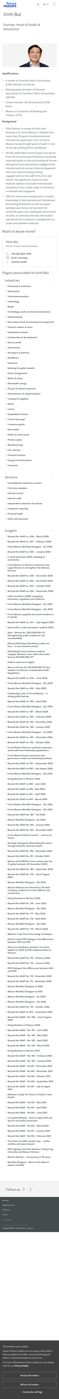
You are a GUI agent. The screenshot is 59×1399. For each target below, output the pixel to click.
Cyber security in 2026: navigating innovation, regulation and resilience (26, 601)
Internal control (15, 496)
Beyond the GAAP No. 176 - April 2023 (27, 922)
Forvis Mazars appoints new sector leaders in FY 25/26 (30, 619)
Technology (13, 305)
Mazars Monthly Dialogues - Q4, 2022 (27, 927)
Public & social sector (18, 438)
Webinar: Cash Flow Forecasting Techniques (30, 937)
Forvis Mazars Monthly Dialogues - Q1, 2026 (30, 550)
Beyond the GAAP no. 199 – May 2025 (27, 691)
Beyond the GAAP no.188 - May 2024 (26, 792)
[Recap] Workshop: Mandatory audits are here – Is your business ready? (28, 648)
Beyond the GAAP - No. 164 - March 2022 (28, 1049)
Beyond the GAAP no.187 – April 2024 (27, 797)
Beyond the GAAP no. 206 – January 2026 (29, 555)
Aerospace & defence (19, 356)
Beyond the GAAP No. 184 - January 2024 (29, 828)
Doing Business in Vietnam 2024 (24, 782)
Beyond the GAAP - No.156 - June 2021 (27, 1116)
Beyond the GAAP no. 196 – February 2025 (29, 720)
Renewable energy (17, 387)
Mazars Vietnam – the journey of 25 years (29, 1160)
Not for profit (14, 346)
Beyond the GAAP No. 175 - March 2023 (28, 932)
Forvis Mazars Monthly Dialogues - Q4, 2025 (30, 607)
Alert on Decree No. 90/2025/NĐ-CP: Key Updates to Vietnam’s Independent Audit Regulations (29, 673)
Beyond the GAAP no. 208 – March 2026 (28, 540)
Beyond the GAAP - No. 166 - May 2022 (27, 1038)
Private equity (15, 443)
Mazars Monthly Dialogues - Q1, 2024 (27, 823)
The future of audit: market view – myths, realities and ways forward (29, 1146)
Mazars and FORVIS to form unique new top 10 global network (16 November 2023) (30, 866)
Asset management (17, 376)
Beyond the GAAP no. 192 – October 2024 (29, 745)
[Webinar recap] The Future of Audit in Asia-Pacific (30, 1099)
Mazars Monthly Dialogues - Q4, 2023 (27, 885)
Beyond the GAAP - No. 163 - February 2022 (30, 1059)
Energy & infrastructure (20, 463)
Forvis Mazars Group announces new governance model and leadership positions (30, 760)
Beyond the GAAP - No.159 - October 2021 (29, 1079)
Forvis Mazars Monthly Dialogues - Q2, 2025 (30, 710)
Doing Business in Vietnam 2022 (24, 1028)
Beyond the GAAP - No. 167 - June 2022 (28, 1033)
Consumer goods (16, 427)
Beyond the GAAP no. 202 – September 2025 (30, 594)
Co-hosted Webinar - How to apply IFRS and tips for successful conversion (30, 1123)
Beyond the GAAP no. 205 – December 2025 (30, 579)
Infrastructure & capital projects (24, 397)
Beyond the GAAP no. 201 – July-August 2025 (31, 625)
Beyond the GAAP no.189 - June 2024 (27, 787)
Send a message (17, 261)
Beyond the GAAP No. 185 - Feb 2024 (26, 818)
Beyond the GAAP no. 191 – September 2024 (30, 766)
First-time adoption (17, 491)
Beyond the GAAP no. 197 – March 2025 (28, 715)
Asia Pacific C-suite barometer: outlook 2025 (30, 631)
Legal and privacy (8, 1207)
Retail (10, 407)
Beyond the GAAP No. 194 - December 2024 (30, 725)
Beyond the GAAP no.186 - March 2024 (27, 802)
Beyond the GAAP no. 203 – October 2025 (29, 589)
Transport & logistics (18, 402)
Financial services (17, 458)
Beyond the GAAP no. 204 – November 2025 (30, 584)
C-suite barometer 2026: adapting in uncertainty (26, 562)
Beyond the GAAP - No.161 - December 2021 (30, 1069)
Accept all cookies (29, 1375)
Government (14, 351)
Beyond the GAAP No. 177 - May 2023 (27, 917)
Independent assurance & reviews (25, 507)
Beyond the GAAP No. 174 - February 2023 (29, 961)
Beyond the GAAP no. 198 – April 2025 (27, 704)
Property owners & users (20, 330)
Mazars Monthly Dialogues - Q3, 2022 (27, 1005)
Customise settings (30, 1391)
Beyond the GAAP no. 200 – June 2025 (27, 681)
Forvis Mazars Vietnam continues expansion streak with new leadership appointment (30, 752)
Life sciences (14, 453)
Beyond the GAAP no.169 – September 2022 (30, 1015)
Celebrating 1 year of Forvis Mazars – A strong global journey (28, 698)
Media (11, 310)
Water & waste (15, 381)
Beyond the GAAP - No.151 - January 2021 (29, 1134)
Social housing (15, 320)
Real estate (13, 433)
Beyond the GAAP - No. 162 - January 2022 (29, 1064)
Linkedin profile (16, 265)
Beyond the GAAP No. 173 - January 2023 (29, 966)
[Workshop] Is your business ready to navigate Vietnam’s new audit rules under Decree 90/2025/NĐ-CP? (29, 657)
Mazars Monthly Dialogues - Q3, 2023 (27, 912)
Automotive (13, 294)
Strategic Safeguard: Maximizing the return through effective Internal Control (30, 848)
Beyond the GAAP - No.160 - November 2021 (30, 1074)
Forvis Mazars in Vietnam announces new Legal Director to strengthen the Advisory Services (29, 571)
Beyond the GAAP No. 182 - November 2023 (30, 854)
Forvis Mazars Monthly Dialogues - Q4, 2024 (30, 777)
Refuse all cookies (29, 1384)
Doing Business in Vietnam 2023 (24, 901)
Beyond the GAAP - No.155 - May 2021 (27, 1105)
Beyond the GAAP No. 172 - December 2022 (30, 979)
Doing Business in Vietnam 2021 (24, 1054)
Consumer (13, 468)
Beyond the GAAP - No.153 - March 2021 (28, 1129)
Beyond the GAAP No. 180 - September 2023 (30, 872)
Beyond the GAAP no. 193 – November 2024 (30, 740)
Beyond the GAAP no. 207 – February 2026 (29, 545)
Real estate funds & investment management (31, 325)
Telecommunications (18, 299)
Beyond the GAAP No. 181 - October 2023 (28, 859)
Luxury (11, 412)
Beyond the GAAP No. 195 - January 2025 (29, 730)
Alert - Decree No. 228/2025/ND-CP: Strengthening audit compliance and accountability (26, 638)
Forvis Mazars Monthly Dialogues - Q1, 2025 (30, 735)
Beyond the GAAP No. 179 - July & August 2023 (29, 879)
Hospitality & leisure (18, 335)
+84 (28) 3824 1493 (18, 257)
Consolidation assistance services (25, 486)
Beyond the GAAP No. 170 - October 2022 (28, 1010)
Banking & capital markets (21, 371)
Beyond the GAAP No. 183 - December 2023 (30, 833)
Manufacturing (15, 448)
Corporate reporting (18, 512)
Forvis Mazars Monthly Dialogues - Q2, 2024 (30, 813)
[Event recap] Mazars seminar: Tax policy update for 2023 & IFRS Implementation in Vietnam (29, 953)
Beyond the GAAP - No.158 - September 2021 (30, 1084)
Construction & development (22, 340)
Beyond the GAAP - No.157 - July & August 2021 (29, 1091)
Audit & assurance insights (21, 665)
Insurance (13, 366)
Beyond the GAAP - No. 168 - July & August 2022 (29, 1022)
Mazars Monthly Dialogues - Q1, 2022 (27, 1000)
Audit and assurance (18, 522)
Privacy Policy (21, 1365)
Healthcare (13, 361)
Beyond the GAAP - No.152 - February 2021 (29, 1139)
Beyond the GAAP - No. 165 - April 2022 (28, 1043)
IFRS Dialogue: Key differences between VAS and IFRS (30, 973)
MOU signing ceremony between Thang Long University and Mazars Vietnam (30, 1154)
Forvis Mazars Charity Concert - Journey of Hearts (30, 840)
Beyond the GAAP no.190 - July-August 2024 (30, 772)
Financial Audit (15, 517)
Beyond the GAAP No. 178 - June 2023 (27, 906)
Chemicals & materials (19, 289)
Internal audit (14, 501)
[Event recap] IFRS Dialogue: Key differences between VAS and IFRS (30, 944)
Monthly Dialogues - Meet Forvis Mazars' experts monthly (28, 1167)
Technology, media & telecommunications (29, 315)
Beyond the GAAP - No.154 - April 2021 (27, 1111)
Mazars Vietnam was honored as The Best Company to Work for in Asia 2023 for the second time (29, 893)
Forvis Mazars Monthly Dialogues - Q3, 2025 (30, 612)
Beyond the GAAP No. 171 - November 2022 (29, 984)
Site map (5, 1202)
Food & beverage (16, 422)
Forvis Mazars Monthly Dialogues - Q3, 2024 (30, 807)
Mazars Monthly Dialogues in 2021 (25, 995)
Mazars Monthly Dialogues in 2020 (25, 989)
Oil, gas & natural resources (22, 392)
